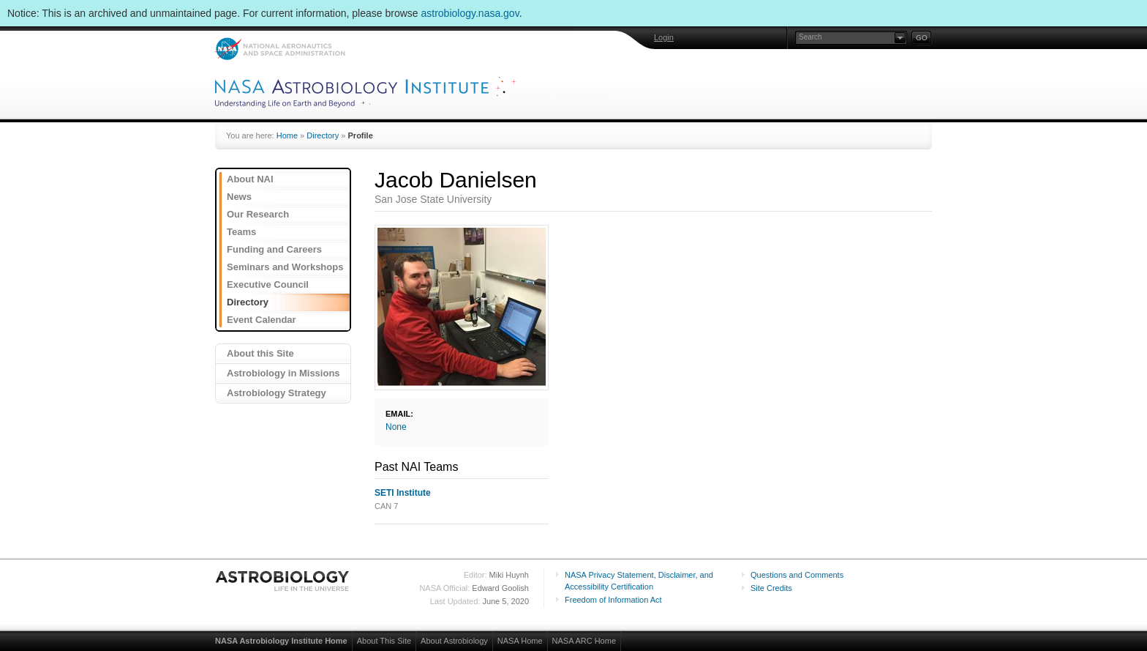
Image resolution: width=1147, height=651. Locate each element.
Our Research (258, 214)
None (396, 427)
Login (664, 37)
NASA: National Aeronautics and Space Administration (279, 48)
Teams (241, 231)
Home (287, 135)
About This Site (384, 640)
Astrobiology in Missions (283, 373)
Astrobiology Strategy (276, 392)
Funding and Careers (274, 249)
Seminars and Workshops (285, 266)
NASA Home (520, 640)
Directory (323, 135)
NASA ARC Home (584, 640)
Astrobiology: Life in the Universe (283, 580)
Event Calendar (261, 319)
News (239, 196)
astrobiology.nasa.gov (470, 13)
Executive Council (268, 284)
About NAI (250, 179)
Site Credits (771, 588)
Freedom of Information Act (613, 599)
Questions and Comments (797, 574)
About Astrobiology (454, 640)
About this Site (260, 353)
